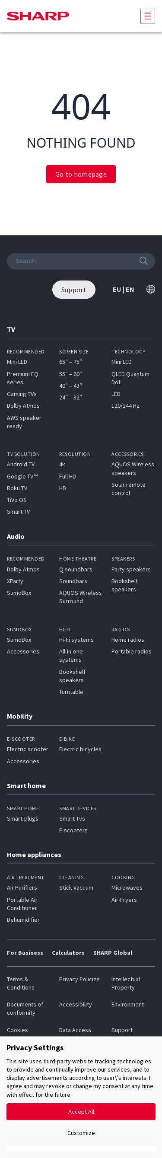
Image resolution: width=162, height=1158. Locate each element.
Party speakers (131, 569)
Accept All (81, 1111)
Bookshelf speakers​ (72, 676)
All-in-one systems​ (71, 655)
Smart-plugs (22, 818)
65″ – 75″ (70, 362)
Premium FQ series (22, 378)
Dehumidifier (23, 920)
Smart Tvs (72, 818)
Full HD (67, 476)
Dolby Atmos (23, 405)
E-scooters (73, 830)
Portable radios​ (131, 651)
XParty (15, 581)
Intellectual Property (125, 983)
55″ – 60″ (70, 374)
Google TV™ (22, 476)
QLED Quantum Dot (130, 378)
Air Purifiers (22, 887)
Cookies (17, 1030)
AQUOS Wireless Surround (80, 597)
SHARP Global (112, 953)
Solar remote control (128, 489)
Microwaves (127, 887)
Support (122, 1030)
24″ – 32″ (70, 397)
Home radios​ (127, 639)
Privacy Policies (79, 979)
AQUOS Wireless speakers (132, 468)
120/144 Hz (125, 405)
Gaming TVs (22, 394)
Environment (127, 1004)
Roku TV (17, 488)
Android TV (21, 464)
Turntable (71, 692)
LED (116, 394)
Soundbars (73, 581)
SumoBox (19, 593)
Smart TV (18, 511)
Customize (81, 1133)
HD (62, 488)
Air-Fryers (124, 900)
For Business (25, 953)
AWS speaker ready (24, 422)
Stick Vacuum (76, 887)
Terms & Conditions (21, 983)
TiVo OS (17, 500)
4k (62, 464)
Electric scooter (27, 749)
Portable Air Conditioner (22, 904)
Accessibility (75, 1004)
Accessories (23, 651)
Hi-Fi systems (76, 639)
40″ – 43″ (70, 385)
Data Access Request (75, 1034)
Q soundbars (75, 569)
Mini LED (17, 362)
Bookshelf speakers (124, 585)
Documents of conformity (25, 1008)
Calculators (68, 953)
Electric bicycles (80, 749)
